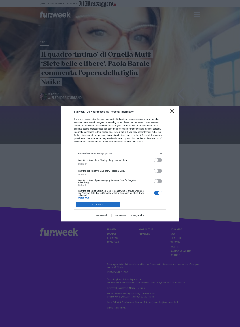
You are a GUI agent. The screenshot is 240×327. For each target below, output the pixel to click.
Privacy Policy (137, 215)
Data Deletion (102, 215)
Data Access (120, 215)
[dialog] (120, 163)
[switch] (158, 160)
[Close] (173, 112)
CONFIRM (98, 204)
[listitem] (120, 153)
